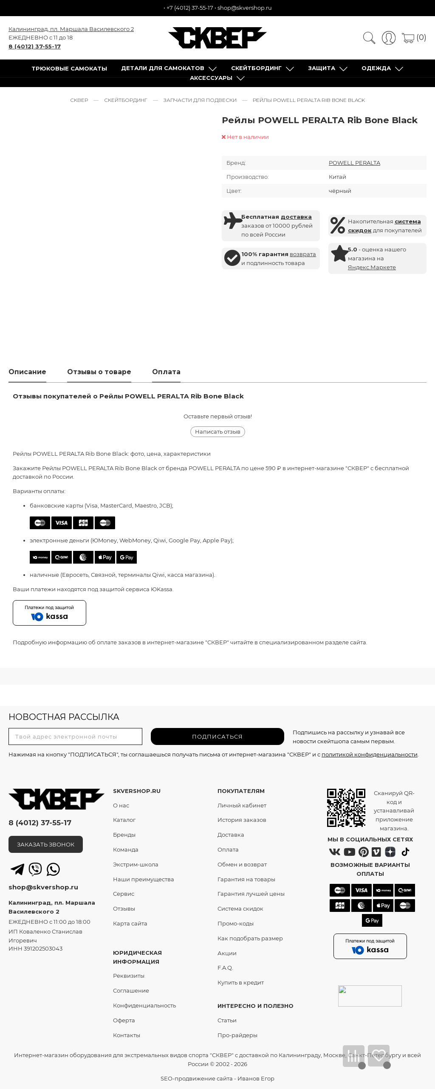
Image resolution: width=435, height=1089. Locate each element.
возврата (303, 254)
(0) (414, 37)
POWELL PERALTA (354, 162)
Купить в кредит (241, 982)
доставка (296, 217)
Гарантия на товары (246, 879)
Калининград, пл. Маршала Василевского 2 (71, 28)
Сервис (123, 894)
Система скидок (240, 909)
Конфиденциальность (144, 1005)
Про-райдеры (237, 1035)
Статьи (227, 1020)
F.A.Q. (225, 968)
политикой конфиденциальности (370, 754)
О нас (121, 805)
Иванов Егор (255, 1078)
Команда (125, 849)
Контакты (126, 1035)
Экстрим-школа (135, 864)
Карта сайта (130, 923)
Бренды (124, 835)
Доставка (231, 835)
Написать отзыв (217, 432)
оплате (107, 642)
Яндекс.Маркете (372, 267)
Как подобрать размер (250, 938)
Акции (227, 953)
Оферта (124, 1020)
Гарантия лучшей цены (251, 894)
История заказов (242, 820)
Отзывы (124, 909)
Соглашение (131, 990)
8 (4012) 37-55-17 (34, 46)
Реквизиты (128, 976)
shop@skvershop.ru (245, 7)
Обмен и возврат (242, 864)
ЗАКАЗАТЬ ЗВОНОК (45, 844)
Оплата (228, 849)
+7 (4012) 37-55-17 (190, 7)
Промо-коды (236, 923)
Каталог (124, 820)
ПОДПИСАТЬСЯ (217, 737)
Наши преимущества (143, 879)
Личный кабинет (242, 805)
